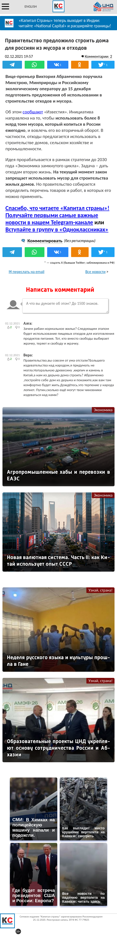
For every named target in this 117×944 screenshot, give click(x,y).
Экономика (103, 410)
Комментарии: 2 (98, 56)
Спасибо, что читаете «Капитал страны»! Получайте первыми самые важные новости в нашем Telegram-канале (57, 215)
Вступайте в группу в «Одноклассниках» (56, 229)
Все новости (95, 271)
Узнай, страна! (100, 590)
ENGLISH (31, 6)
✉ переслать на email (26, 271)
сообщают (33, 112)
